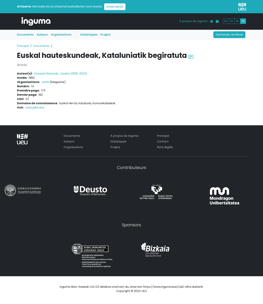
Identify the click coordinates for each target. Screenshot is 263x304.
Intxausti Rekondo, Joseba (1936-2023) (60, 73)
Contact (163, 141)
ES (231, 21)
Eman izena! (114, 7)
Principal (23, 46)
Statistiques (89, 35)
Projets (105, 35)
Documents (25, 35)
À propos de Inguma (193, 21)
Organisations (61, 35)
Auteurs (42, 35)
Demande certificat (229, 35)
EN (237, 21)
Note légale (165, 147)
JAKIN (45, 82)
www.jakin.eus (34, 107)
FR (243, 21)
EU (225, 21)
